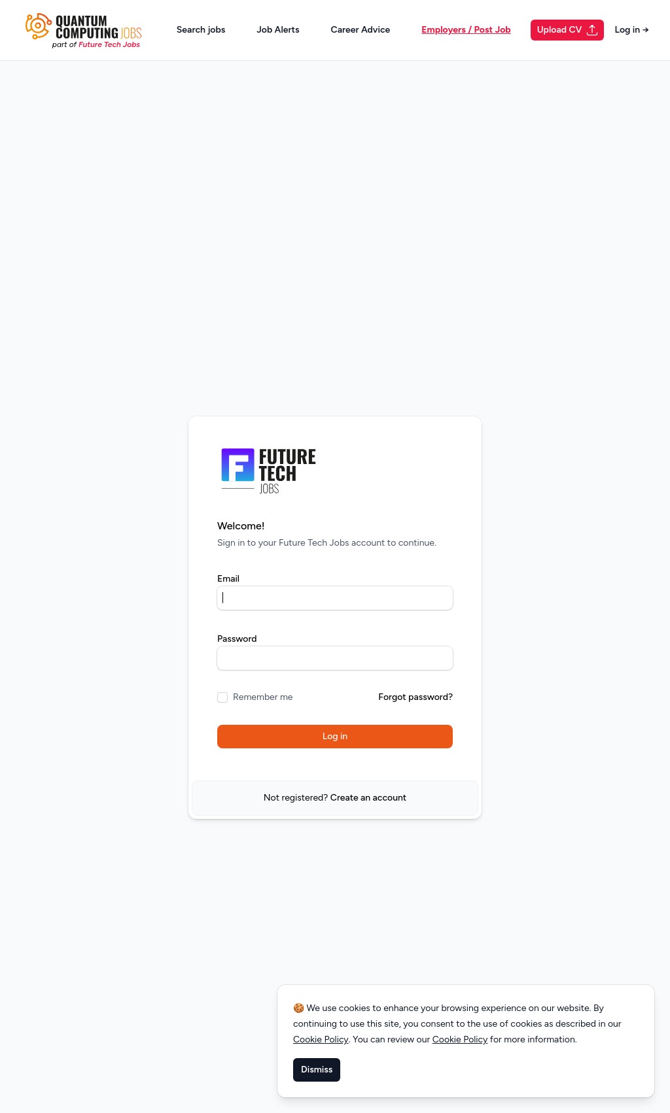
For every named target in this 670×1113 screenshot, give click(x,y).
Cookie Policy (321, 1039)
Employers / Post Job (465, 29)
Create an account (368, 797)
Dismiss (316, 1069)
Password (237, 638)
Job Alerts (277, 29)
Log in (631, 29)
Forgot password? (415, 697)
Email (228, 578)
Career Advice (361, 29)
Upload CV (568, 30)
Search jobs (201, 29)
